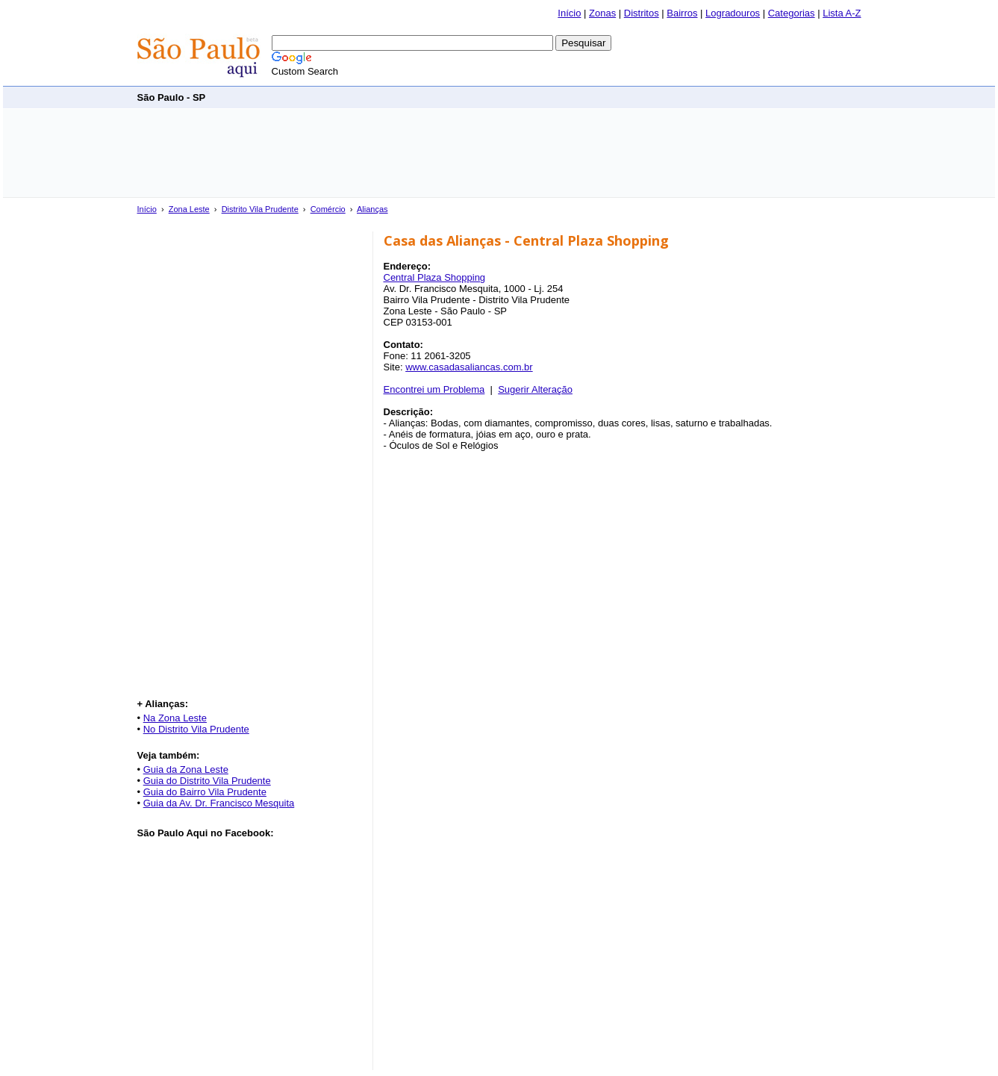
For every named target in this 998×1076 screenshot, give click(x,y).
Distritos (641, 13)
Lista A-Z (842, 13)
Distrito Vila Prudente (260, 209)
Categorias (791, 13)
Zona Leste (189, 209)
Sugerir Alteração (535, 389)
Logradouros (732, 13)
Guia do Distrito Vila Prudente (207, 780)
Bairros (682, 13)
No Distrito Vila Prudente (196, 729)
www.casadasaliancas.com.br (469, 367)
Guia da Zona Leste (185, 769)
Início (569, 13)
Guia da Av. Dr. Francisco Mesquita (219, 803)
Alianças (372, 209)
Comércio (328, 209)
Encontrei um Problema (434, 389)
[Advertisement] (589, 96)
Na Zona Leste (175, 718)
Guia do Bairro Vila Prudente (204, 791)
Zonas (602, 13)
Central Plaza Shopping (435, 277)
